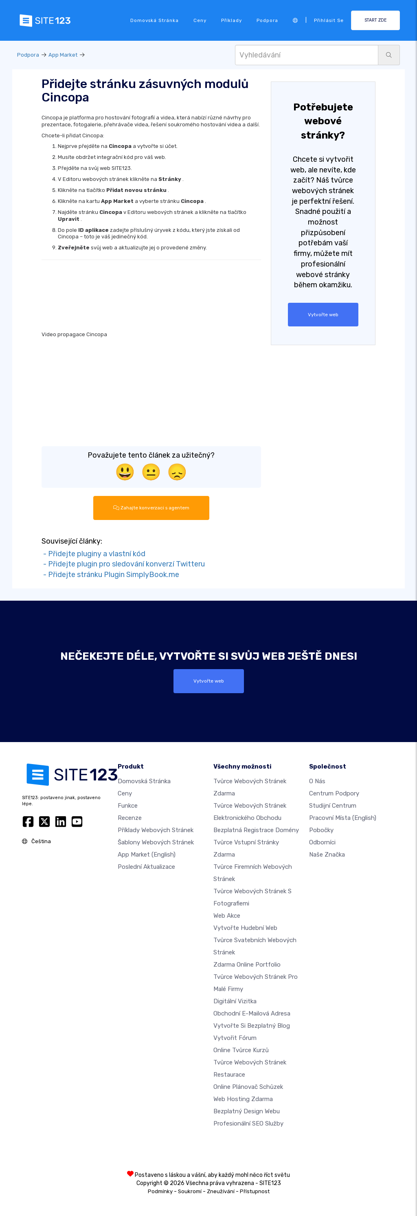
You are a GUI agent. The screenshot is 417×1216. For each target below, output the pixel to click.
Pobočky (321, 830)
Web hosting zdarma (243, 1099)
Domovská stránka (154, 20)
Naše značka (327, 854)
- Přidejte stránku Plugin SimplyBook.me (110, 574)
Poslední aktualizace (146, 866)
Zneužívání (221, 1191)
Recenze (130, 818)
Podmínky (160, 1191)
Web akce (226, 915)
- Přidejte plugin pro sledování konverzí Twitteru (123, 564)
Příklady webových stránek (155, 830)
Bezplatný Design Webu (246, 1111)
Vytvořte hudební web (245, 928)
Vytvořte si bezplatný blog (251, 1025)
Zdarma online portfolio (247, 964)
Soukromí (190, 1191)
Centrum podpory (334, 793)
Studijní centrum (332, 805)
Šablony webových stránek (156, 842)
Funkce (128, 805)
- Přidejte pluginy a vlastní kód (93, 553)
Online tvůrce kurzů (241, 1050)
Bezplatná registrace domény (256, 830)
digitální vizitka (235, 1001)
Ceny (199, 20)
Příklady (231, 20)
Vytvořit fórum (235, 1038)
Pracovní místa (342, 818)
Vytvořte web (323, 314)
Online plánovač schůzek (248, 1086)
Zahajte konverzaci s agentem (151, 508)
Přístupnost (255, 1191)
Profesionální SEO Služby (248, 1123)
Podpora (267, 20)
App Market (62, 55)
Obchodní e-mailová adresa (251, 1013)
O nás (317, 781)
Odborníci (322, 842)
